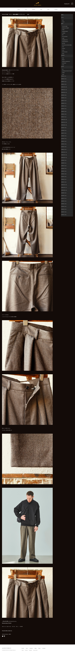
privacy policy (35, 650)
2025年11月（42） (64, 89)
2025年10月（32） (64, 92)
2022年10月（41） (64, 190)
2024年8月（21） (64, 130)
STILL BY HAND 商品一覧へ (7, 630)
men (26, 9)
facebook (4, 636)
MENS (62, 23)
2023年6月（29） (64, 168)
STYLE (62, 17)
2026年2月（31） (64, 81)
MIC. (63, 34)
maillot (63, 38)
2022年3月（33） (64, 209)
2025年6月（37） (64, 103)
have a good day (64, 36)
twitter (2, 636)
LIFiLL (63, 50)
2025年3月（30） (64, 111)
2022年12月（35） (64, 184)
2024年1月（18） (64, 149)
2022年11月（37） (64, 187)
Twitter (23, 650)
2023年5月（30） (64, 171)
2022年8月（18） (64, 195)
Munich (63, 59)
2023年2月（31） (64, 179)
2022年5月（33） (64, 203)
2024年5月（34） (64, 138)
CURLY (63, 29)
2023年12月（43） (64, 152)
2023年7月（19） (64, 165)
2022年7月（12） (64, 198)
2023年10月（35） (64, 157)
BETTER (63, 43)
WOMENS (62, 55)
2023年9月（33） (64, 160)
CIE (62, 69)
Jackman (63, 48)
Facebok (26, 650)
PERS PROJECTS (65, 41)
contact (56, 9)
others (63, 53)
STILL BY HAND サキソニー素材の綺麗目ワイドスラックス (15, 14)
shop (48, 9)
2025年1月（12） (64, 116)
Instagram (30, 650)
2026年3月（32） (64, 78)
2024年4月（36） (64, 141)
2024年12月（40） (64, 119)
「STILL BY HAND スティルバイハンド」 (9, 621)
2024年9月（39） (64, 127)
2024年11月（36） (64, 122)
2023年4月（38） (64, 173)
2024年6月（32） (64, 135)
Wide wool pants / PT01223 (6, 623)
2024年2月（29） (64, 146)
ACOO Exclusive (64, 51)
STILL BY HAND (5, 70)
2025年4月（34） (64, 108)
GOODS (62, 66)
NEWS (62, 14)
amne (63, 46)
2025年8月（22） (64, 97)
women (33, 9)
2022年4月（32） (64, 206)
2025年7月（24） (64, 100)
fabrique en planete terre (66, 61)
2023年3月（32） (64, 176)
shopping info (66, 3)
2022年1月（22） (64, 214)
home (19, 9)
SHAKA (63, 72)
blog (41, 9)
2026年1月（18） (64, 84)
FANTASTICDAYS (65, 31)
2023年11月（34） (64, 154)
